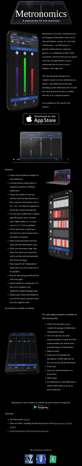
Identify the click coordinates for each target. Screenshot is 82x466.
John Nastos (38, 450)
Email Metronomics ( (18, 431)
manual (27, 419)
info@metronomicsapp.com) (37, 431)
